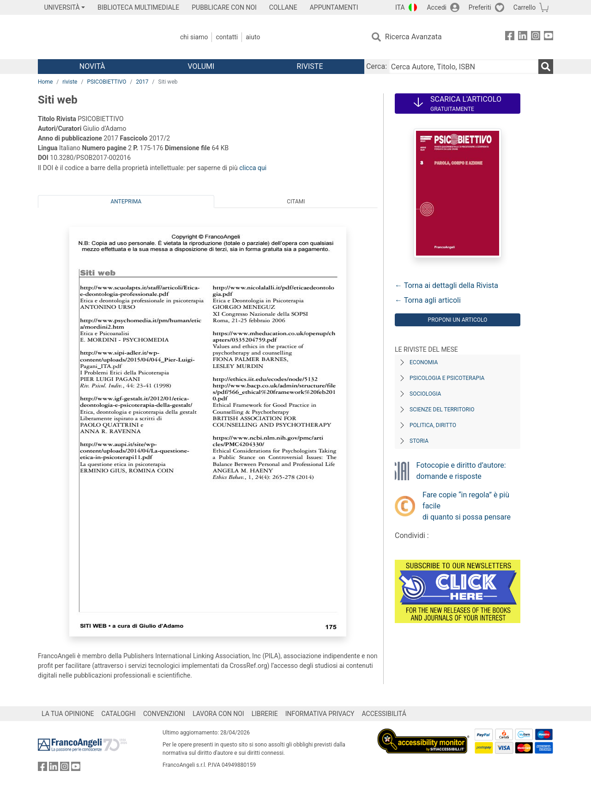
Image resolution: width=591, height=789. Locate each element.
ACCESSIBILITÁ (384, 713)
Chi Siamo (194, 37)
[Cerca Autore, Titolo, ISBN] (463, 66)
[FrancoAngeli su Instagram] (535, 37)
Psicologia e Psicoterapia (447, 378)
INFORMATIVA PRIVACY (320, 713)
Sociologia (425, 394)
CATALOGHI (119, 713)
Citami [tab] (296, 201)
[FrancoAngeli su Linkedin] (522, 37)
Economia (424, 362)
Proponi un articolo (458, 320)
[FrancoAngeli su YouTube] (548, 37)
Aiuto (253, 37)
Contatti (227, 37)
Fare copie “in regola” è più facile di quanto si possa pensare (466, 505)
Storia (419, 441)
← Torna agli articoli (428, 300)
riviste (69, 82)
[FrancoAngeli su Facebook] (509, 37)
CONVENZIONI (164, 713)
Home (45, 82)
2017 (142, 82)
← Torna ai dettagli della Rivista (446, 285)
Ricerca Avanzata (413, 36)
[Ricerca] (545, 66)
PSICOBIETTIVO (106, 82)
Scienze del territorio (442, 409)
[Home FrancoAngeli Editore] (99, 37)
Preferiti (480, 7)
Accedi (436, 7)
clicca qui (252, 167)
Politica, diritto (433, 425)
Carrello (524, 7)
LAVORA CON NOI (218, 713)
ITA (400, 7)
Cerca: (376, 66)
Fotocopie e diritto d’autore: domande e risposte (461, 471)
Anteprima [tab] (126, 201)
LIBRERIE (265, 713)
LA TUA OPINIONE (68, 713)
